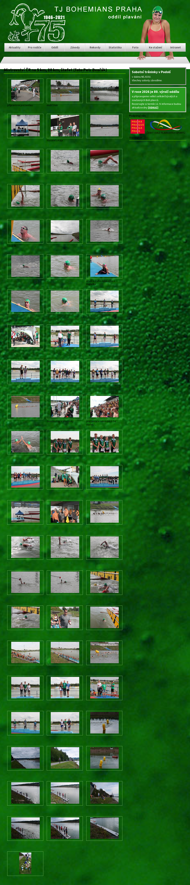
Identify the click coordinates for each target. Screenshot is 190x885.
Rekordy (95, 47)
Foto (135, 47)
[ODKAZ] (153, 107)
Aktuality (14, 47)
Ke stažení (155, 47)
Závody (75, 47)
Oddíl (54, 47)
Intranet (175, 47)
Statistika (115, 47)
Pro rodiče (34, 47)
